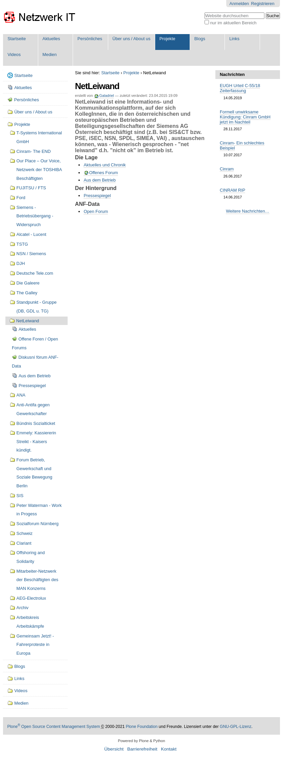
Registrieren (263, 3)
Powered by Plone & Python (141, 741)
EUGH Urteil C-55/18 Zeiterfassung (240, 88)
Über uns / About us (131, 38)
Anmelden (239, 3)
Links (234, 38)
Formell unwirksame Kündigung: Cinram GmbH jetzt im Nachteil (245, 117)
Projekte (167, 38)
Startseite (16, 38)
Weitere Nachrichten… (247, 211)
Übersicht (113, 749)
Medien (50, 54)
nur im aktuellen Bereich (233, 22)
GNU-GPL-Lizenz (235, 726)
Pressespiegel (97, 195)
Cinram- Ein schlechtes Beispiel (242, 145)
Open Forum (96, 211)
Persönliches (89, 38)
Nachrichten (232, 74)
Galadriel (106, 95)
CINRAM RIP (232, 190)
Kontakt (168, 749)
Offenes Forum (103, 172)
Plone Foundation (142, 726)
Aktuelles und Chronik (104, 164)
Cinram (227, 168)
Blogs (199, 38)
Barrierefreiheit (142, 749)
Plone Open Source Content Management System (53, 726)
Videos (14, 54)
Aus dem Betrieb (100, 180)
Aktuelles (51, 38)
